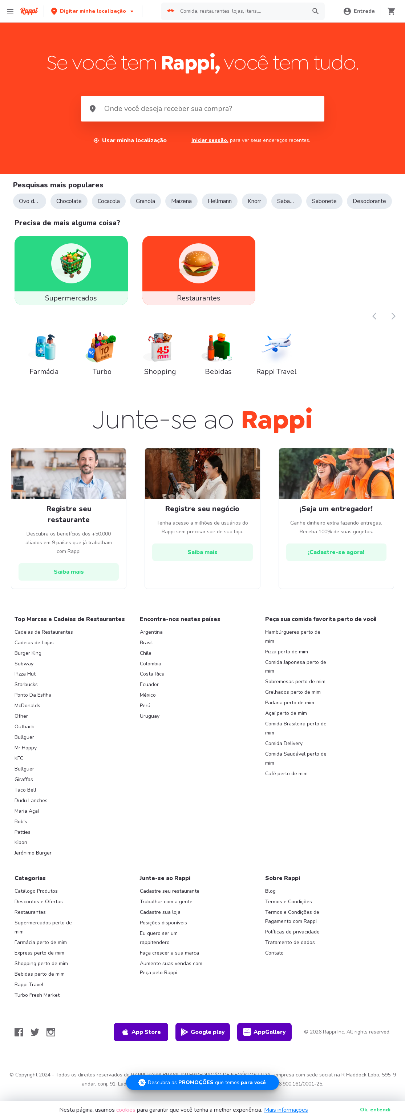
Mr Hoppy (26, 756)
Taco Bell (25, 798)
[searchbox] (241, 11)
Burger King (28, 661)
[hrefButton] (69, 580)
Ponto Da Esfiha (33, 704)
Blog (270, 900)
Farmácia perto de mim (41, 951)
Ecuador (149, 693)
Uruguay (149, 724)
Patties (23, 840)
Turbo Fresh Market (37, 1003)
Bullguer (24, 745)
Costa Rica (152, 683)
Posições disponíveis (163, 931)
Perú (145, 714)
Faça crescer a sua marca (169, 961)
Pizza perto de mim (286, 660)
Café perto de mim (286, 782)
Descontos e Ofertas (39, 910)
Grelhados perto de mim (293, 701)
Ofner (21, 724)
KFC (19, 767)
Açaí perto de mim (286, 721)
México (148, 704)
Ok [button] (375, 1109)
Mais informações (286, 1110)
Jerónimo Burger (33, 862)
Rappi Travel (29, 993)
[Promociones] (202, 1082)
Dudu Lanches (31, 809)
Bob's (21, 830)
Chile (145, 661)
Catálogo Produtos (36, 900)
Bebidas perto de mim (40, 982)
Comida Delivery (284, 752)
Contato (274, 961)
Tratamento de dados (290, 951)
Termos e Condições (288, 910)
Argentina (151, 640)
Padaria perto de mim (289, 711)
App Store (141, 1040)
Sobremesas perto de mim (295, 690)
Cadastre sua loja (160, 920)
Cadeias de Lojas (34, 651)
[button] (93, 11)
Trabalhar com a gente (166, 910)
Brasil (146, 651)
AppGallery (264, 1040)
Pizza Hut (25, 683)
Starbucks (26, 693)
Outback (24, 735)
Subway (24, 672)
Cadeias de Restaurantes (44, 640)
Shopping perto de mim (41, 972)
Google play (202, 1040)
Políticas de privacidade (292, 940)
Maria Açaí (27, 819)
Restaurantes (30, 920)
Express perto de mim (39, 961)
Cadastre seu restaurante (169, 900)
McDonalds (27, 714)
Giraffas (24, 788)
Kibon (21, 851)
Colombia (150, 672)
